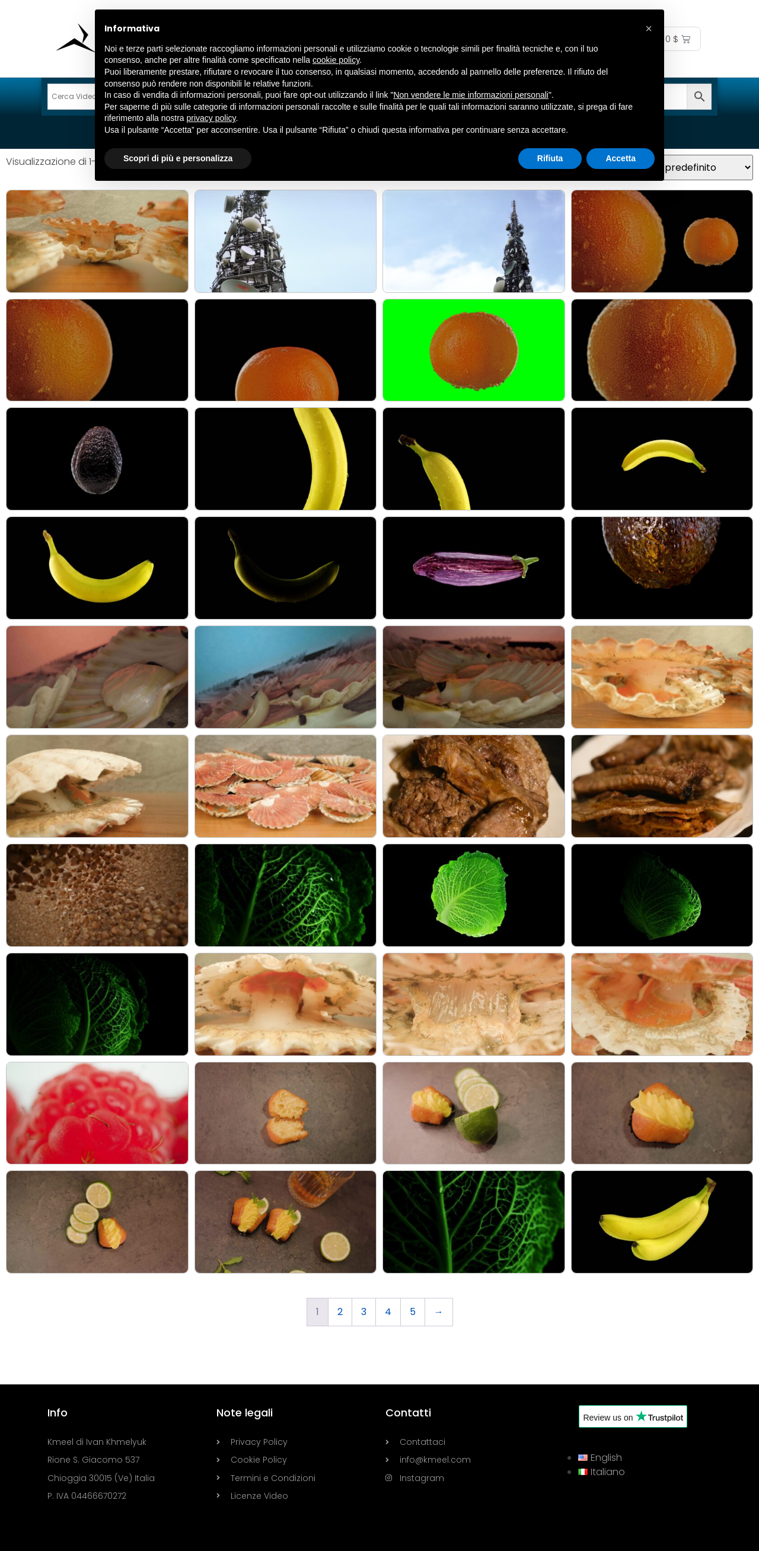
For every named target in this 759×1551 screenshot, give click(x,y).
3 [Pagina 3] (363, 1312)
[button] (648, 28)
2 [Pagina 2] (340, 1312)
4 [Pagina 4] (388, 1312)
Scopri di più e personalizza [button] (177, 158)
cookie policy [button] (335, 60)
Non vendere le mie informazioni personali (470, 95)
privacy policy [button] (211, 118)
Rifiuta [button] (550, 158)
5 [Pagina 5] (413, 1312)
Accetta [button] (620, 158)
